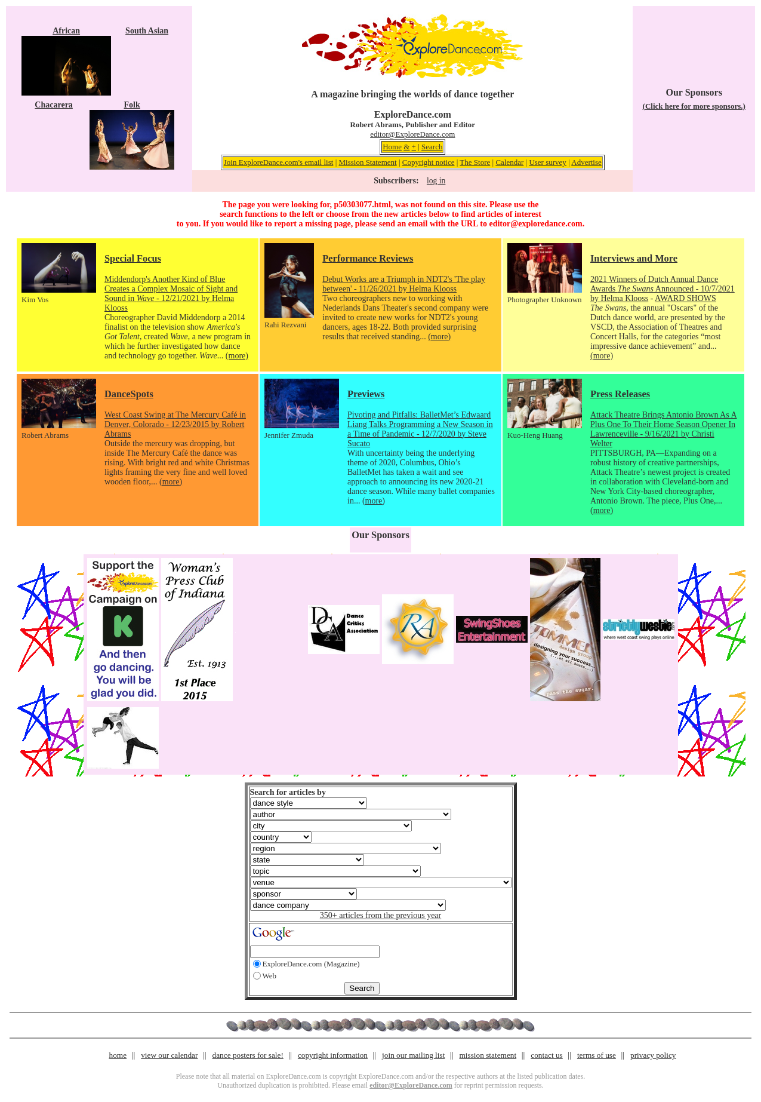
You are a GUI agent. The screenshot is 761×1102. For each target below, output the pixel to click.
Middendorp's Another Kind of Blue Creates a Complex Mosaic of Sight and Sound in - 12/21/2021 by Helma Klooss (171, 293)
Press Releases (620, 394)
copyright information (333, 1055)
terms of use (596, 1055)
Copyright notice (428, 162)
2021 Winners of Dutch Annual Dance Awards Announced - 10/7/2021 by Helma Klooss (662, 289)
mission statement (487, 1055)
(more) (237, 355)
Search (431, 146)
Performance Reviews (367, 258)
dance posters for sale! (248, 1055)
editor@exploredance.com (535, 223)
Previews (365, 394)
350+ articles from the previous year (380, 915)
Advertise (586, 162)
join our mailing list (413, 1055)
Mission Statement (367, 162)
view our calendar (169, 1055)
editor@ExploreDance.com (412, 134)
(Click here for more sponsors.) (694, 106)
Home (392, 146)
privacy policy (653, 1055)
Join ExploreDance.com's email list (279, 162)
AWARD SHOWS (685, 298)
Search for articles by (288, 792)
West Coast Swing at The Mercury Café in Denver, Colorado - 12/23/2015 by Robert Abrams (175, 424)
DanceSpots (128, 394)
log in (436, 180)
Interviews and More (633, 258)
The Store (475, 162)
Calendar (509, 162)
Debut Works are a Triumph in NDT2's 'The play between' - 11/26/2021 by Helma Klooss (403, 284)
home (118, 1055)
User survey (547, 162)
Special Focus (132, 258)
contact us (547, 1055)
